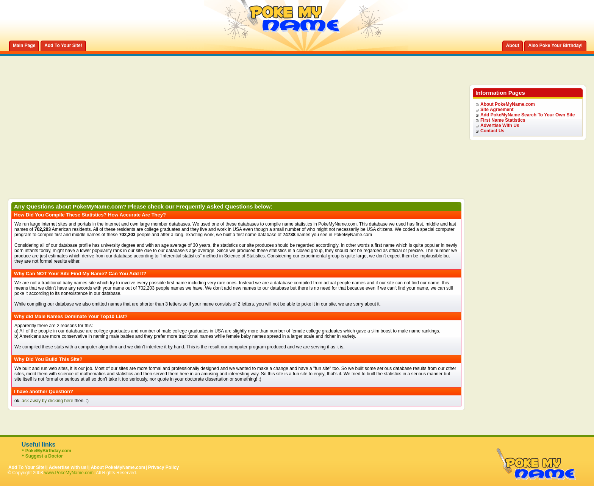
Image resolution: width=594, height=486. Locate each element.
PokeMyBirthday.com (48, 450)
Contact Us (492, 130)
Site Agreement (497, 109)
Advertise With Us (499, 125)
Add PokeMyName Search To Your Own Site (527, 115)
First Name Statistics (502, 120)
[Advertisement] (236, 141)
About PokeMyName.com (507, 104)
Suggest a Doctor (44, 456)
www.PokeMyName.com (69, 472)
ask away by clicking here (47, 400)
